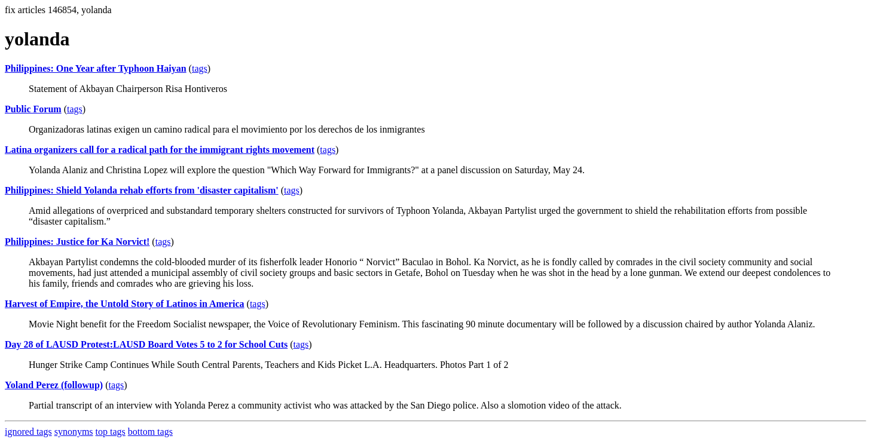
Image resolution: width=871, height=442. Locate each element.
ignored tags (28, 431)
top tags (111, 431)
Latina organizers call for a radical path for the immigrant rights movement (159, 150)
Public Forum (33, 109)
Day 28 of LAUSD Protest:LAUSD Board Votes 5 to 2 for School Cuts (146, 344)
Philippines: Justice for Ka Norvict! (77, 242)
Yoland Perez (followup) (54, 385)
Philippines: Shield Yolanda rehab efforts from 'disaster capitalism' (142, 190)
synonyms (73, 431)
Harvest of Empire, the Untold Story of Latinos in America (125, 304)
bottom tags (150, 431)
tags (199, 68)
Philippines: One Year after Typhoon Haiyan (96, 68)
